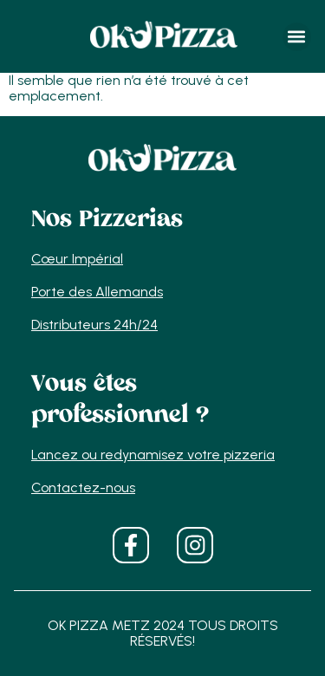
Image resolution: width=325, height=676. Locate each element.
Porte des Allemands (97, 291)
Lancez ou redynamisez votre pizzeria (153, 454)
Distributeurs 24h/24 (94, 324)
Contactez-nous (83, 487)
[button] (297, 37)
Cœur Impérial (77, 258)
